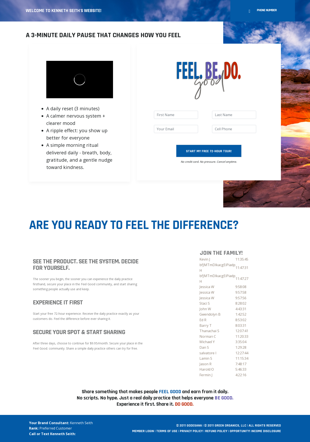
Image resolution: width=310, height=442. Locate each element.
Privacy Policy (191, 431)
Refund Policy (216, 431)
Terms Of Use (166, 431)
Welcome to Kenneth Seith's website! (63, 11)
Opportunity (240, 431)
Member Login (143, 431)
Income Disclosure (266, 431)
